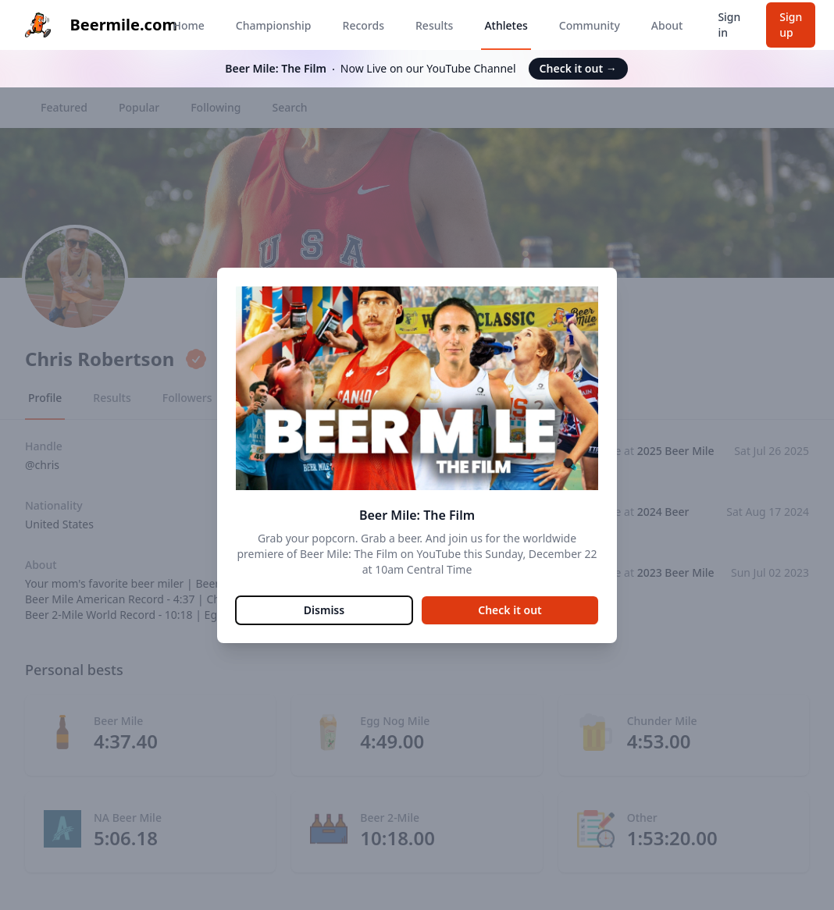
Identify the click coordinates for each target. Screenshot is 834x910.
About (667, 25)
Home (188, 25)
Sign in (729, 24)
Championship (274, 25)
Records (363, 25)
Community (589, 25)
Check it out (578, 68)
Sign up (790, 24)
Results (434, 25)
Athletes (505, 25)
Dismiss (324, 610)
